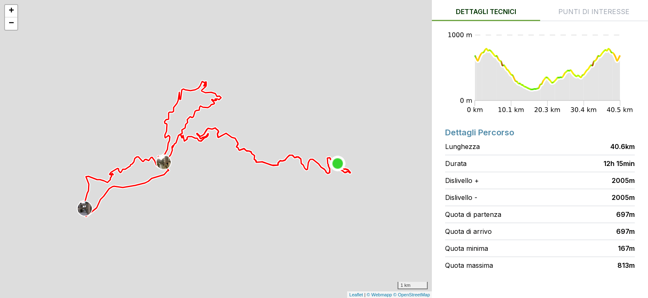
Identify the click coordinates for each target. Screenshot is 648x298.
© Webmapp (380, 294)
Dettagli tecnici (486, 11)
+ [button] (11, 11)
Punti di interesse (593, 11)
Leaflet (356, 294)
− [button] (11, 23)
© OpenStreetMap (411, 294)
